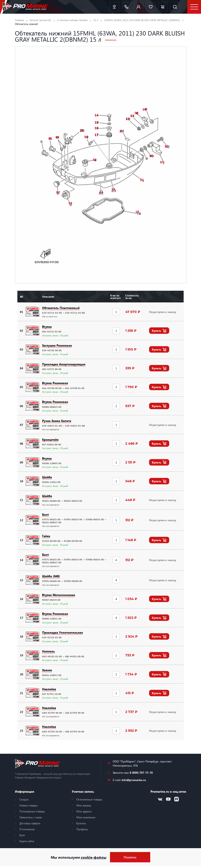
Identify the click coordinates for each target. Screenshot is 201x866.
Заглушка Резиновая (57, 345)
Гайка (46, 536)
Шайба (47, 477)
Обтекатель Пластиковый (61, 308)
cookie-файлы (93, 857)
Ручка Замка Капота (56, 421)
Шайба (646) (51, 576)
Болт (45, 514)
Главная (19, 20)
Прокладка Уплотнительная (62, 632)
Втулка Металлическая (58, 595)
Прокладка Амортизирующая (63, 364)
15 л (95, 20)
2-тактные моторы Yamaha (72, 20)
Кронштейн (50, 439)
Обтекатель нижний (26, 24)
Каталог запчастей (40, 20)
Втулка (47, 327)
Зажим (47, 670)
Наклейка (49, 689)
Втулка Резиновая (55, 383)
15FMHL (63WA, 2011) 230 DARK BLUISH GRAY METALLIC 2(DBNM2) (142, 20)
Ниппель (48, 651)
